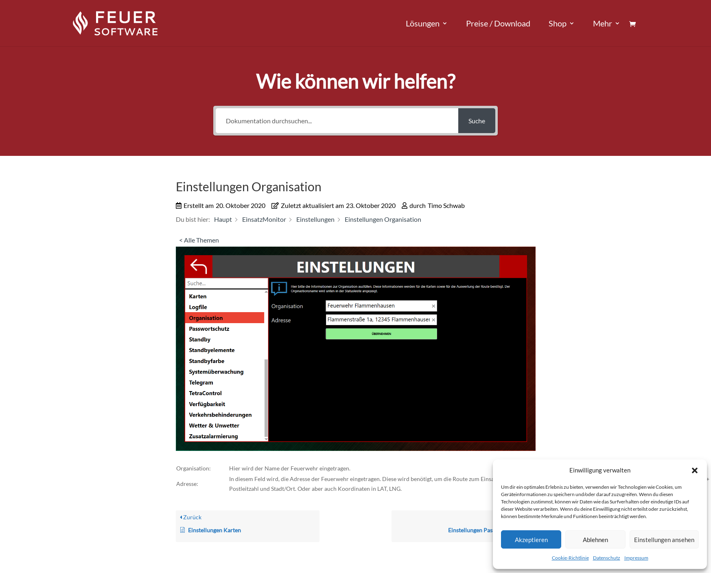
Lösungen (423, 24)
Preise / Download (498, 24)
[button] (695, 470)
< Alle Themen (199, 240)
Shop (558, 24)
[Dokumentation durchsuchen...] (337, 120)
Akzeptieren (531, 539)
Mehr (602, 24)
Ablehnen (595, 539)
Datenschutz (606, 558)
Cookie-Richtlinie (570, 558)
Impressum (636, 558)
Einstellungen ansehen (664, 539)
